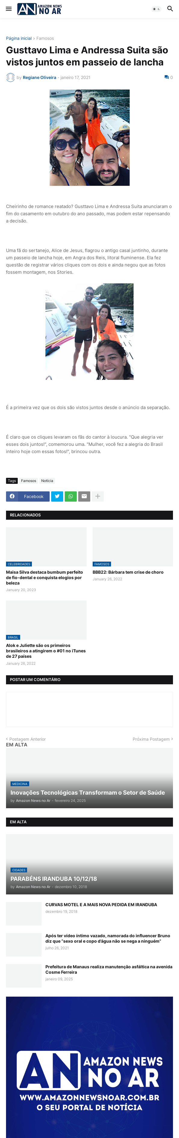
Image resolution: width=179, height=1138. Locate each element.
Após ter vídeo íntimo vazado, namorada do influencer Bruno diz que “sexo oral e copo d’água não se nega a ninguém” (107, 938)
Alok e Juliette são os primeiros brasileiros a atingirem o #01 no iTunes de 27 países (46, 651)
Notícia (47, 480)
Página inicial (19, 38)
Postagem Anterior (27, 739)
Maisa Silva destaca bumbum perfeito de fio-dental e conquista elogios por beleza (44, 577)
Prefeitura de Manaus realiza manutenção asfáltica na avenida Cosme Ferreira (108, 969)
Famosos (45, 38)
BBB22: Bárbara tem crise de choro (128, 572)
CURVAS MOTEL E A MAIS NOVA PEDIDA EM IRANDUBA (101, 904)
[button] (8, 9)
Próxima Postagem (151, 739)
